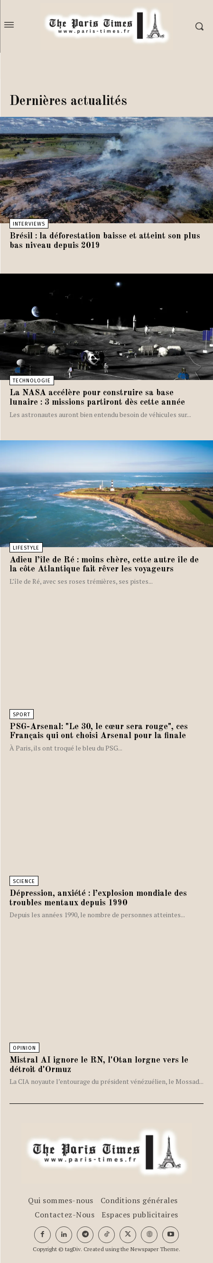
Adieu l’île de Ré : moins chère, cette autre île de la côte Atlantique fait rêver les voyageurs (104, 565)
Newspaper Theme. (155, 1249)
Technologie (32, 381)
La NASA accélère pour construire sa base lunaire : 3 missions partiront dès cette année (97, 398)
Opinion (24, 1048)
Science (24, 881)
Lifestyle (26, 548)
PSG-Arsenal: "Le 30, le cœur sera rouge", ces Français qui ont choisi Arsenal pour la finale (98, 731)
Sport (21, 715)
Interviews (29, 224)
